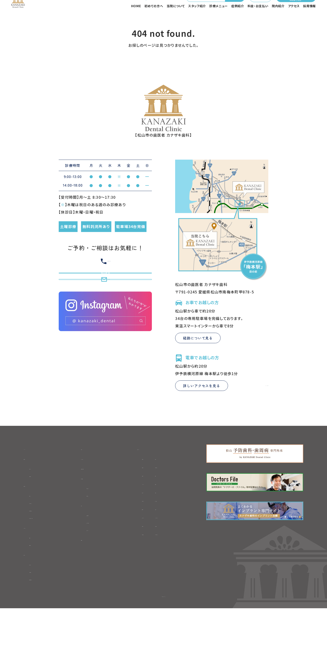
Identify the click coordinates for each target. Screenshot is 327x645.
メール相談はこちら (105, 330)
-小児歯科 (176, 519)
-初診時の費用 (42, 504)
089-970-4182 (139, 9)
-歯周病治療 (141, 561)
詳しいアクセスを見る (201, 412)
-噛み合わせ (140, 527)
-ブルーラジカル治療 (186, 561)
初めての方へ (153, 19)
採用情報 (309, 19)
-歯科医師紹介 (42, 578)
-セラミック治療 (181, 527)
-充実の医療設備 (44, 607)
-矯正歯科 (138, 502)
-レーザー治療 (180, 552)
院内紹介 (278, 19)
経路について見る (198, 364)
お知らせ (89, 475)
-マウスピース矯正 (183, 494)
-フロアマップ (99, 563)
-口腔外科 (176, 511)
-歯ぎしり (138, 519)
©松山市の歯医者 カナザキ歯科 (163, 632)
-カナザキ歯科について (49, 541)
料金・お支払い (258, 19)
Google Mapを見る (247, 412)
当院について (176, 19)
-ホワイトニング (143, 544)
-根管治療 (138, 494)
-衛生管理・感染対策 (47, 615)
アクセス (294, 19)
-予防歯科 (138, 536)
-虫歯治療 (138, 485)
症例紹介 (237, 19)
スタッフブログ (94, 486)
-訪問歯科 (138, 552)
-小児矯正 (176, 536)
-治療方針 (38, 525)
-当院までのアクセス (105, 555)
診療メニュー (218, 19)
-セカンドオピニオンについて (54, 549)
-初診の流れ (40, 496)
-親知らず (176, 485)
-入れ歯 (174, 502)
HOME (136, 19)
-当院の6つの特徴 (45, 533)
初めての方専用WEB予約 (295, 9)
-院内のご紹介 (41, 599)
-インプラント (141, 511)
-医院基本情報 (100, 547)
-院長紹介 (38, 570)
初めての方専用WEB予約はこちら (105, 307)
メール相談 (249, 9)
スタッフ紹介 (197, 19)
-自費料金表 (98, 526)
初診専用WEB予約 (98, 497)
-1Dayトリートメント (185, 544)
